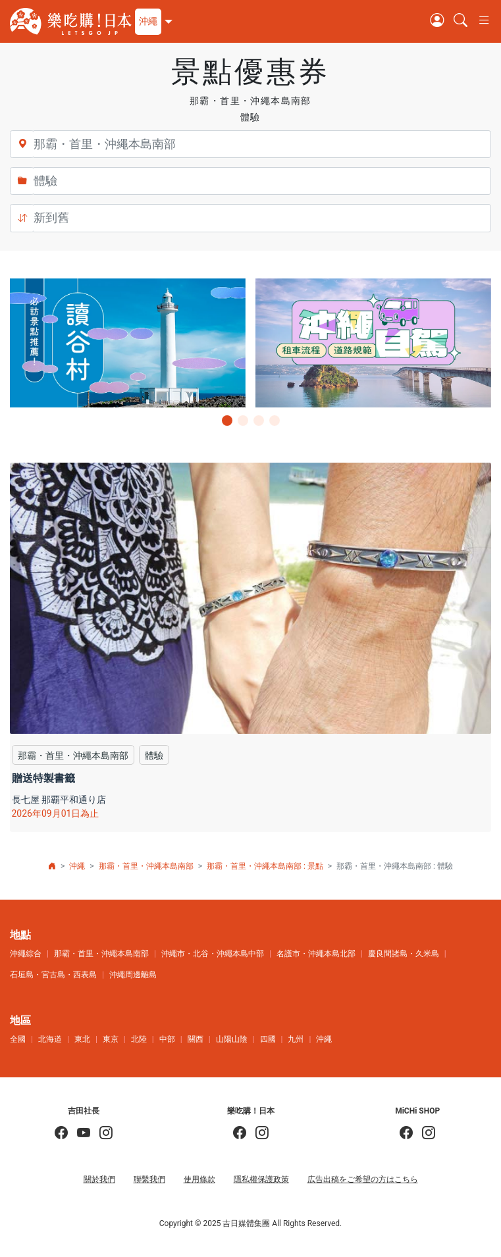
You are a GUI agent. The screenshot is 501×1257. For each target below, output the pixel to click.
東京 (111, 1039)
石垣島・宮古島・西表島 (53, 974)
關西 (195, 1039)
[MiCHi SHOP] (406, 1133)
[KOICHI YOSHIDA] (101, 1133)
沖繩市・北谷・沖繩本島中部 (212, 953)
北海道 (50, 1039)
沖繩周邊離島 (133, 974)
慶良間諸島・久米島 (403, 953)
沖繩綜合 (25, 953)
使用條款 (199, 1179)
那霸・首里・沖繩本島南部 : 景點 (265, 866)
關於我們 (99, 1179)
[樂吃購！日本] (239, 1133)
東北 (82, 1039)
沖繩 (77, 866)
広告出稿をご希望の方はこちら (362, 1179)
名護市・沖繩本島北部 (316, 953)
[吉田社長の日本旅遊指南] (61, 1133)
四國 (268, 1039)
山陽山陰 (232, 1039)
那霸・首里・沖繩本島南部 (146, 866)
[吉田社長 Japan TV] (79, 1133)
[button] (152, 22)
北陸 (139, 1039)
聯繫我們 (149, 1179)
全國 (18, 1039)
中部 (167, 1039)
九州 (295, 1039)
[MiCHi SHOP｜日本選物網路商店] (424, 1133)
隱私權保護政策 (261, 1179)
